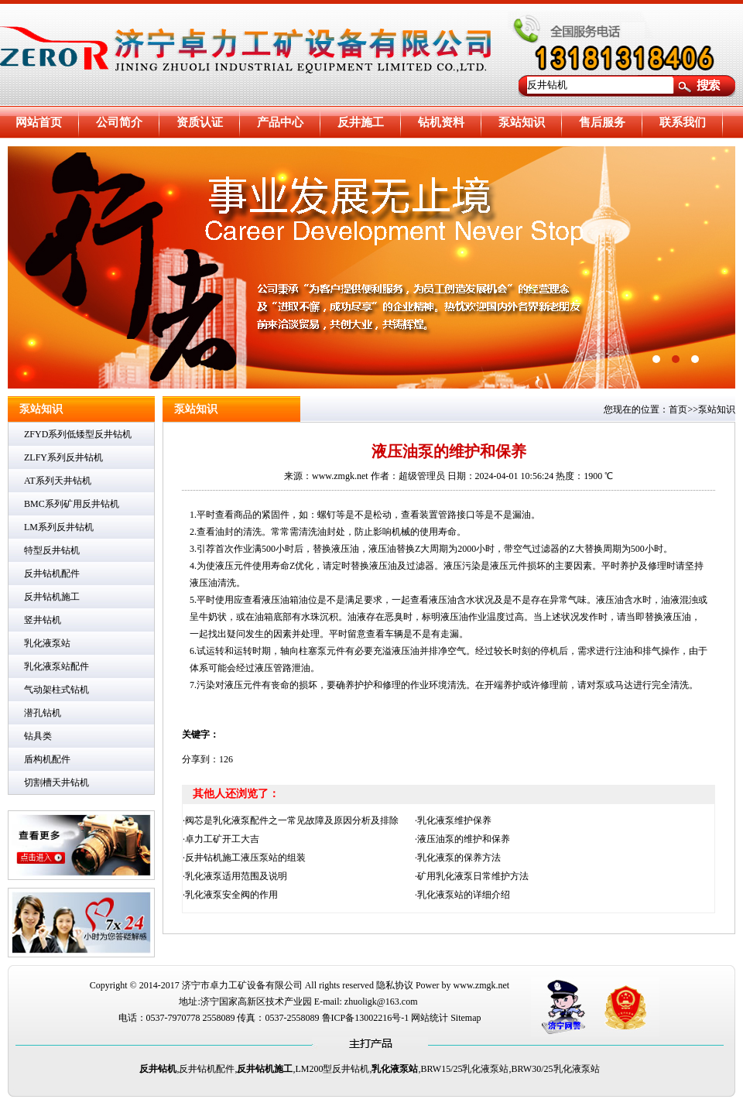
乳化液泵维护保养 (454, 820)
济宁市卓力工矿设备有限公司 (242, 985)
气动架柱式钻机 (56, 689)
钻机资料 (441, 122)
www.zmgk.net (482, 985)
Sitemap (465, 1017)
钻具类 (38, 736)
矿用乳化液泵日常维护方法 (473, 876)
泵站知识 (521, 122)
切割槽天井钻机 (56, 782)
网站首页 (38, 122)
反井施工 (360, 122)
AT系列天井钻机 (57, 480)
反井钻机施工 (52, 596)
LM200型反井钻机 (332, 1068)
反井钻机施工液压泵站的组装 (245, 857)
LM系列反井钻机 (59, 527)
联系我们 (682, 122)
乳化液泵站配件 (56, 666)
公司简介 (119, 122)
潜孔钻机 (42, 712)
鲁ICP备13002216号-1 (365, 1017)
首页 (678, 409)
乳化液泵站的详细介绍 (463, 894)
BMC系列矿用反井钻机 (71, 503)
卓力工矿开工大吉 (222, 839)
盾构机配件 (47, 759)
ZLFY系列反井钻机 (63, 457)
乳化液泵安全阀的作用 (231, 894)
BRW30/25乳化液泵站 (556, 1068)
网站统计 (429, 1017)
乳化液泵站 (47, 643)
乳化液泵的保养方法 (459, 857)
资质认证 (199, 122)
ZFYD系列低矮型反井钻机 (78, 434)
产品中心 (280, 122)
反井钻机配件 (52, 573)
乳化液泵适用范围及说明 (236, 876)
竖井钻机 (42, 620)
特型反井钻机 (52, 550)
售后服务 (602, 122)
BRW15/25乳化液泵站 (464, 1068)
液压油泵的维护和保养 (463, 839)
